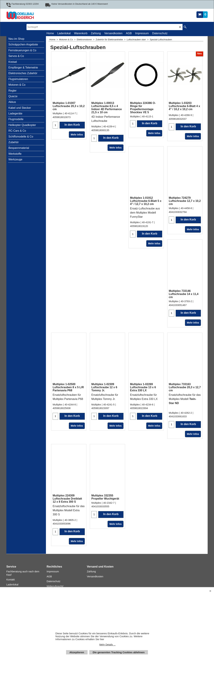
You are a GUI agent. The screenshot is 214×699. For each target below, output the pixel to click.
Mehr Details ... (107, 644)
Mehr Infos (77, 134)
